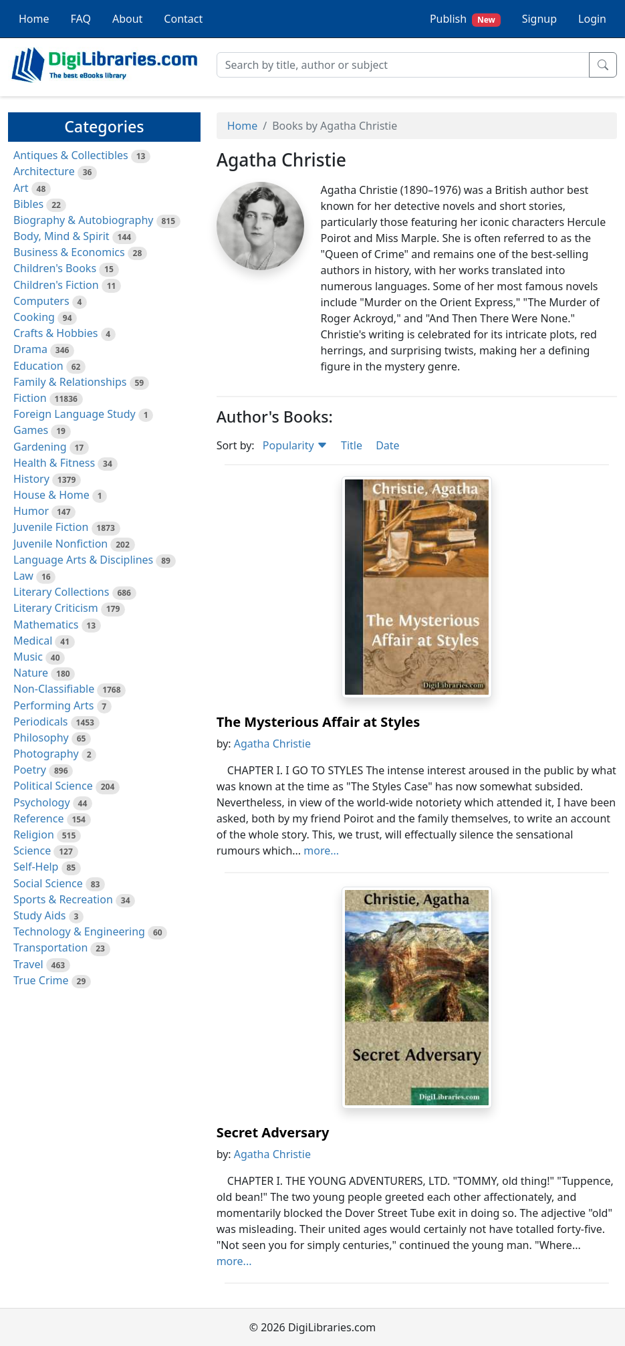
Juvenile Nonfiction (60, 543)
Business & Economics (69, 252)
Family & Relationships (69, 381)
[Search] (403, 65)
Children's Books (54, 268)
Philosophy (41, 737)
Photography (46, 753)
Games (30, 430)
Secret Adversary (273, 1132)
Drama (30, 349)
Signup (539, 18)
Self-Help (35, 866)
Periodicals (40, 721)
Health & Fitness (54, 462)
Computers (41, 301)
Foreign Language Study (74, 414)
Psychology (41, 802)
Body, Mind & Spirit (61, 236)
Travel (28, 964)
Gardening (40, 446)
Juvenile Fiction (50, 527)
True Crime (41, 980)
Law (23, 575)
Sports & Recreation (63, 899)
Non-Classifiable (53, 688)
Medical (32, 640)
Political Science (53, 785)
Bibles (28, 204)
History (31, 478)
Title (351, 445)
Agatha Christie (272, 743)
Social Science (48, 883)
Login (592, 18)
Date (387, 445)
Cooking (34, 317)
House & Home (51, 494)
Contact (183, 18)
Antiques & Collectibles (70, 155)
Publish (465, 19)
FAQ (81, 18)
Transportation (50, 947)
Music (28, 656)
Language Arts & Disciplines (83, 559)
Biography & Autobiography (83, 220)
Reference (38, 818)
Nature (30, 672)
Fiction (30, 397)
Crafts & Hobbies (55, 333)
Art (21, 188)
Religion (33, 834)
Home (34, 18)
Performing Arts (53, 705)
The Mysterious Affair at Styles (318, 722)
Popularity (295, 445)
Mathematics (45, 624)
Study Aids (39, 915)
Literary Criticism (55, 607)
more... (321, 850)
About (127, 18)
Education (38, 365)
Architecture (44, 171)
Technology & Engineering (79, 931)
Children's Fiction (56, 284)
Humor (31, 510)
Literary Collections (61, 591)
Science (32, 850)
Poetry (29, 769)
